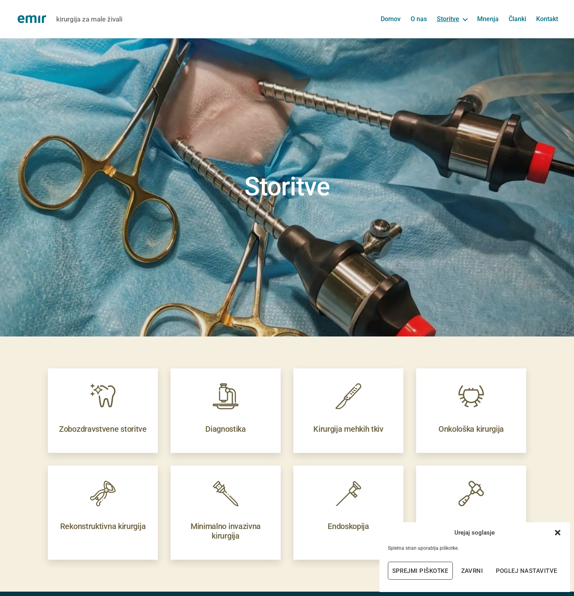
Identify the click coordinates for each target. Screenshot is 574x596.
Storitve (448, 19)
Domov (391, 19)
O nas (419, 19)
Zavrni (472, 570)
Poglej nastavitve (527, 570)
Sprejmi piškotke (420, 570)
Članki (517, 19)
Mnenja (488, 19)
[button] (558, 533)
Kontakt (547, 19)
